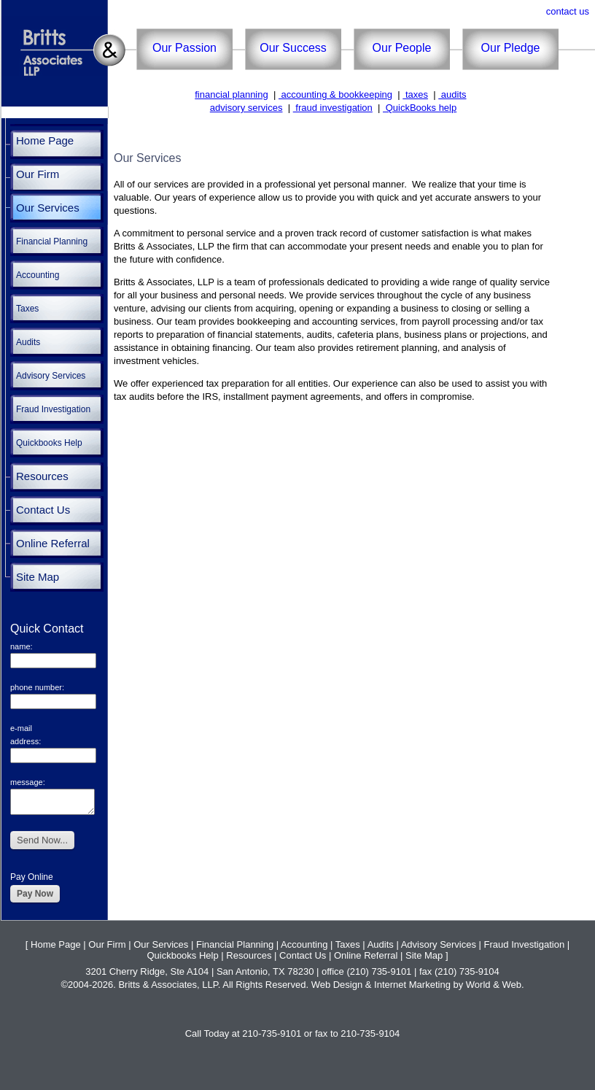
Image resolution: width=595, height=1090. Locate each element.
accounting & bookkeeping (335, 94)
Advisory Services (50, 376)
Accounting (37, 275)
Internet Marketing (413, 984)
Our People (402, 48)
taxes (415, 94)
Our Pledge (510, 48)
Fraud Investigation (53, 409)
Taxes (27, 309)
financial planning (231, 94)
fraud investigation (333, 107)
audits (452, 94)
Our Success (293, 48)
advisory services (246, 107)
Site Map (37, 577)
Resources (42, 476)
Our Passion (184, 48)
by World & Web (487, 984)
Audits (28, 342)
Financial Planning (52, 241)
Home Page (45, 140)
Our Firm (37, 174)
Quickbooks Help (49, 443)
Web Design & (342, 984)
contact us (567, 11)
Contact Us (43, 509)
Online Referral (53, 543)
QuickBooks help (419, 107)
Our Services (47, 207)
